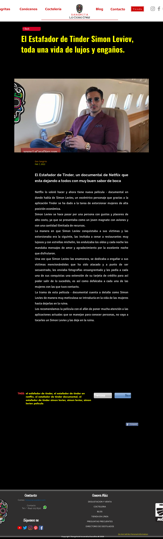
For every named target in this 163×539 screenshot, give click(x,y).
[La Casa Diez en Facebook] (41, 528)
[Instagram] (153, 9)
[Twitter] (25, 528)
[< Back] (32, 29)
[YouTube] (20, 528)
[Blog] (99, 9)
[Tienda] (137, 9)
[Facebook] (159, 9)
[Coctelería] (53, 9)
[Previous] (103, 395)
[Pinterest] (36, 528)
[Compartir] (132, 424)
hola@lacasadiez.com (35, 500)
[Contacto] (118, 9)
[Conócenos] (28, 9)
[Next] (123, 395)
